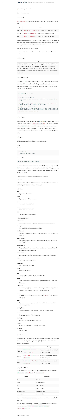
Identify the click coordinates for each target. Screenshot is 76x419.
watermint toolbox (22, 2)
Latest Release (42, 121)
